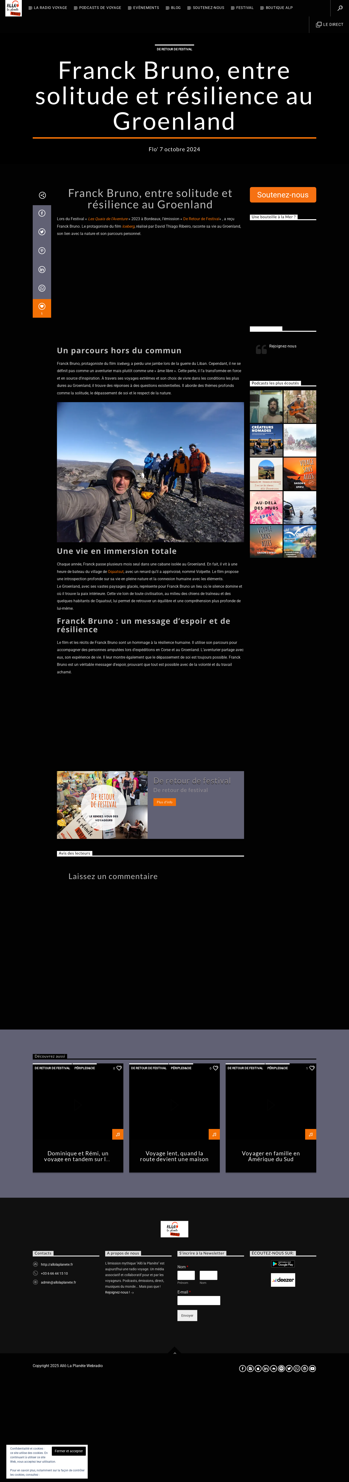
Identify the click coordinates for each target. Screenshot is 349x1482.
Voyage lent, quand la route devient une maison (174, 1254)
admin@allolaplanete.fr (58, 1380)
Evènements (146, 8)
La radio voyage (50, 8)
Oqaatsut (116, 669)
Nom (182, 1364)
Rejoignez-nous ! (119, 1390)
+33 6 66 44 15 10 (54, 1371)
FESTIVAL (245, 8)
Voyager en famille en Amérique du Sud (271, 1254)
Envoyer (187, 1413)
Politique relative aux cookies (59, 1474)
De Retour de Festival (201, 316)
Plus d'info (165, 900)
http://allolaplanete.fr (57, 1362)
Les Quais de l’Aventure (107, 316)
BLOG (176, 8)
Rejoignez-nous (266, 426)
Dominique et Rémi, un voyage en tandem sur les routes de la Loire (78, 1257)
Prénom (182, 1380)
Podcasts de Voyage (100, 8)
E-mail (184, 1390)
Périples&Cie (84, 1166)
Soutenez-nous (208, 8)
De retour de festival (174, 98)
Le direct (330, 25)
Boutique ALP (279, 8)
